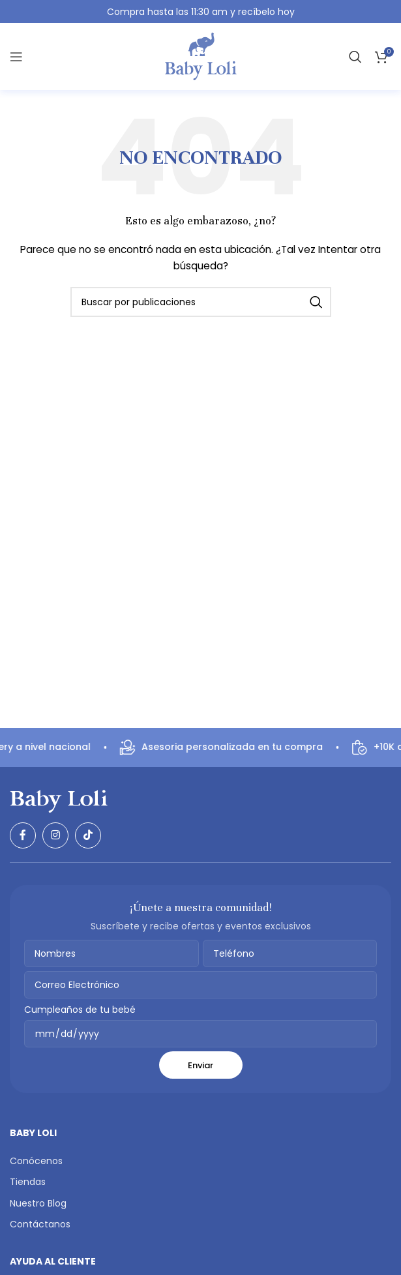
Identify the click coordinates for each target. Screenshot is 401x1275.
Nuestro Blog (38, 1203)
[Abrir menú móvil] (16, 57)
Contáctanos (40, 1224)
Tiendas (28, 1181)
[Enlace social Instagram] (55, 835)
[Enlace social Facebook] (23, 835)
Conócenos (36, 1160)
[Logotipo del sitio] (201, 56)
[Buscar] (355, 57)
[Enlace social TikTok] (88, 835)
